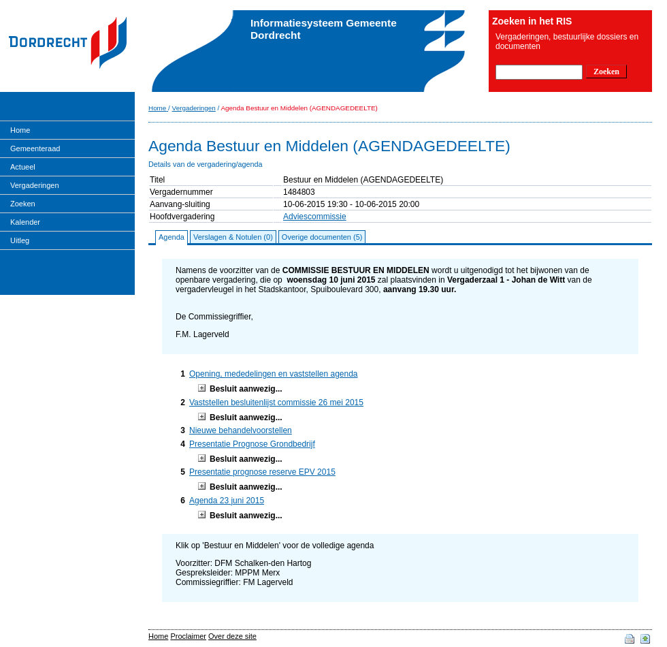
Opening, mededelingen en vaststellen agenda (273, 374)
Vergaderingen (34, 185)
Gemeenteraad (35, 148)
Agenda (171, 237)
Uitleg (19, 240)
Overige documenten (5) (322, 237)
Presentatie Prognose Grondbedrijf (252, 444)
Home (20, 130)
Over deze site (232, 636)
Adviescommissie (314, 216)
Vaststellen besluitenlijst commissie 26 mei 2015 (276, 402)
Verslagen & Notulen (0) (233, 237)
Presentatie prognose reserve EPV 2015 (262, 472)
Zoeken (22, 204)
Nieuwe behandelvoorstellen (240, 430)
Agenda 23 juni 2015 (226, 500)
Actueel (22, 167)
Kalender (25, 222)
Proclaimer (188, 636)
